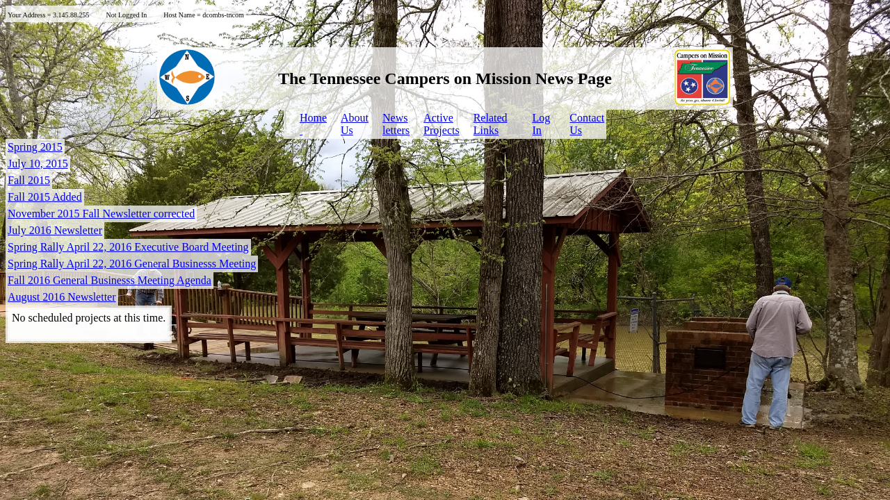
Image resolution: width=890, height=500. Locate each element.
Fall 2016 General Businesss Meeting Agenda (109, 280)
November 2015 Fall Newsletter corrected (101, 213)
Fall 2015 (29, 180)
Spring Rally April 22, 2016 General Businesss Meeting (132, 263)
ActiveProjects (441, 124)
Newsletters (396, 124)
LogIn (542, 124)
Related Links (491, 124)
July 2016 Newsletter (55, 230)
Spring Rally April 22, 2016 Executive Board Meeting (128, 247)
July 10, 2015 (38, 163)
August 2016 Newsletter (62, 297)
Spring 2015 (35, 147)
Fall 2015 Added (45, 197)
